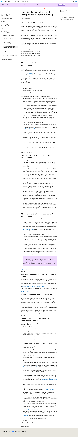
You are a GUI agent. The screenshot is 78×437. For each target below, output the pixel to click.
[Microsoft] (1, 1)
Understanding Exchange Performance (29, 8)
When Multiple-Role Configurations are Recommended (66, 13)
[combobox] (9, 11)
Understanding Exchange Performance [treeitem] (9, 36)
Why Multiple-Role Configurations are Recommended (66, 11)
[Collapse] (17, 9)
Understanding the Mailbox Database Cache (31, 366)
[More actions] (56, 9)
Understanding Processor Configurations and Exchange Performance (34, 286)
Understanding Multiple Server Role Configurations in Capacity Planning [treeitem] (9, 47)
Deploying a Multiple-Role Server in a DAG (66, 19)
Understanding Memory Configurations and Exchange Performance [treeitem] (10, 42)
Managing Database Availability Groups (41, 225)
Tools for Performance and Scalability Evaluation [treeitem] (10, 55)
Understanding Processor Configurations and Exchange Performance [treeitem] (10, 39)
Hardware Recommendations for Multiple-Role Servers (67, 18)
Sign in (76, 1)
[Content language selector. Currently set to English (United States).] (5, 431)
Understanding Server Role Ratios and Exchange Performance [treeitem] (11, 44)
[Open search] (73, 1)
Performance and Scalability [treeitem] (7, 34)
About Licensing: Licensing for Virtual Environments (34, 128)
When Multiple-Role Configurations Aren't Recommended (66, 16)
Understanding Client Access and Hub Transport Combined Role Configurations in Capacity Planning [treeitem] (11, 50)
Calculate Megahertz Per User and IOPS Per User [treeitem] (10, 53)
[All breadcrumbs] (21, 9)
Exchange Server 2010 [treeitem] (5, 12)
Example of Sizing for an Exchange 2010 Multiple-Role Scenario (67, 21)
